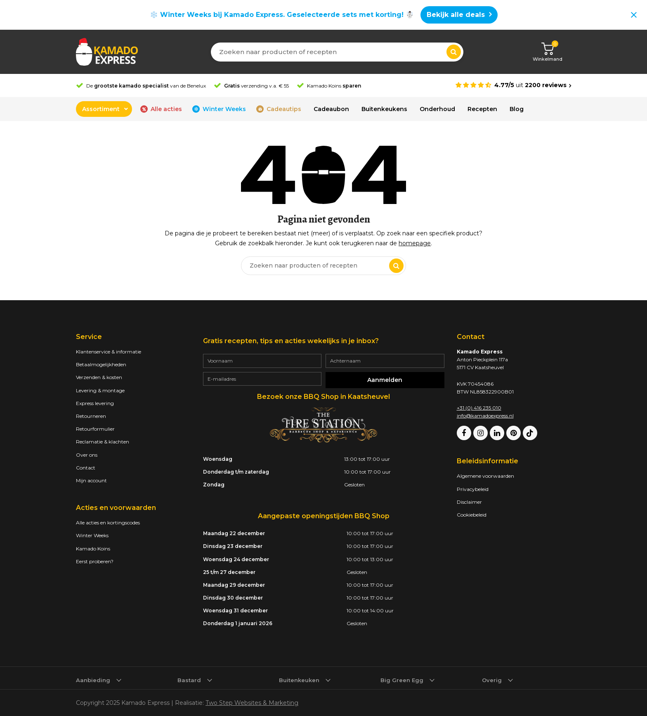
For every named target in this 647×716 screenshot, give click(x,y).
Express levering (95, 403)
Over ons (86, 455)
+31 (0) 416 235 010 (479, 408)
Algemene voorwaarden (485, 476)
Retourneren (91, 416)
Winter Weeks (92, 535)
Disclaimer (469, 502)
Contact (85, 468)
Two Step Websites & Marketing (251, 703)
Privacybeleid (473, 489)
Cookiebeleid (471, 515)
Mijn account (91, 480)
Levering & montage (100, 390)
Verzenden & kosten (99, 377)
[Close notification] (634, 15)
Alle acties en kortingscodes (108, 522)
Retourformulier (95, 429)
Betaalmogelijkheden (101, 364)
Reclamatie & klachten (102, 442)
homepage (415, 243)
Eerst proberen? (94, 561)
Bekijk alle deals (456, 15)
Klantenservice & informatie (108, 352)
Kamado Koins (93, 548)
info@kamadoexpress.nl (485, 416)
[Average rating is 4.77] (513, 85)
